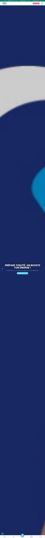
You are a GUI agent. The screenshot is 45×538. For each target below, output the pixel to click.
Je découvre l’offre (22, 273)
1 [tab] (1, 268)
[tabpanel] (22, 269)
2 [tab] (1, 269)
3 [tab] (1, 270)
